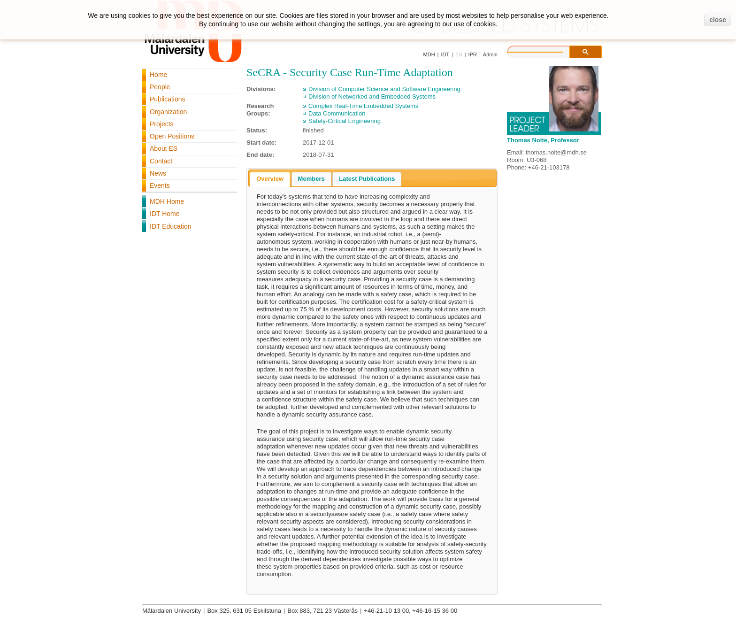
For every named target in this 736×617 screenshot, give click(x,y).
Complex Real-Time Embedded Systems (363, 105)
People (160, 87)
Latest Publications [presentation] (367, 178)
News (158, 173)
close (717, 19)
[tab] (270, 179)
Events (160, 185)
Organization (168, 112)
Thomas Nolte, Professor (543, 140)
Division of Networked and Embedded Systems (372, 96)
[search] (544, 50)
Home (158, 74)
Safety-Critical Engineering (344, 120)
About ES (163, 148)
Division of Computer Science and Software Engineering (384, 89)
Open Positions (172, 136)
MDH (429, 54)
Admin (490, 54)
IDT (445, 54)
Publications (167, 99)
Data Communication (336, 113)
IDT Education (170, 226)
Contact (161, 161)
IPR (472, 54)
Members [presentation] (311, 178)
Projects (162, 124)
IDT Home (165, 213)
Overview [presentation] (270, 178)
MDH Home (167, 201)
